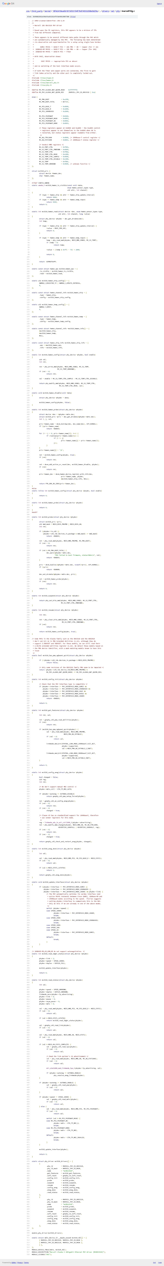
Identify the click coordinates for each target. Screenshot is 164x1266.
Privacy (20, 1262)
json (160, 1262)
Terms (26, 1262)
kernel (48, 11)
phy (118, 11)
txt (154, 1262)
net (112, 11)
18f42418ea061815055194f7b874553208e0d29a (75, 11)
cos (27, 11)
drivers (105, 11)
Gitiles (14, 1262)
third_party (37, 11)
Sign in (159, 3)
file (73, 17)
